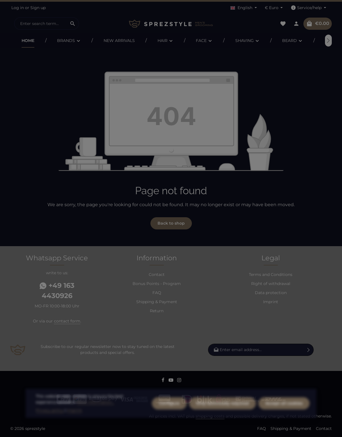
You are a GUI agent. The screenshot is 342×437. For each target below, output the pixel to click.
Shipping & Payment (156, 301)
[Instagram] (179, 380)
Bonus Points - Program (157, 283)
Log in (17, 7)
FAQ (156, 292)
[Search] (73, 23)
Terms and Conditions (270, 274)
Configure (169, 418)
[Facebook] (164, 380)
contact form (67, 321)
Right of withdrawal (270, 283)
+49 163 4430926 (56, 290)
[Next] (328, 41)
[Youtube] (172, 380)
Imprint (270, 301)
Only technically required (222, 418)
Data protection (271, 292)
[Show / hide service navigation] (308, 8)
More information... (95, 417)
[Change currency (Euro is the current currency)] (273, 8)
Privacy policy (50, 425)
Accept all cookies (284, 418)
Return (156, 310)
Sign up (38, 7)
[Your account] (296, 24)
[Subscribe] (309, 350)
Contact (157, 274)
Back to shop (171, 223)
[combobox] (40, 23)
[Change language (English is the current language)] (243, 8)
